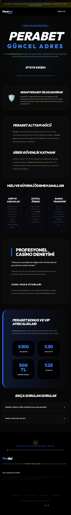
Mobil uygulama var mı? (35, 418)
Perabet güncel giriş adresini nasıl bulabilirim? (35, 407)
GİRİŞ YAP (61, 11)
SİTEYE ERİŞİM (35, 67)
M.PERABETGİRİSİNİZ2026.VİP (35, 501)
